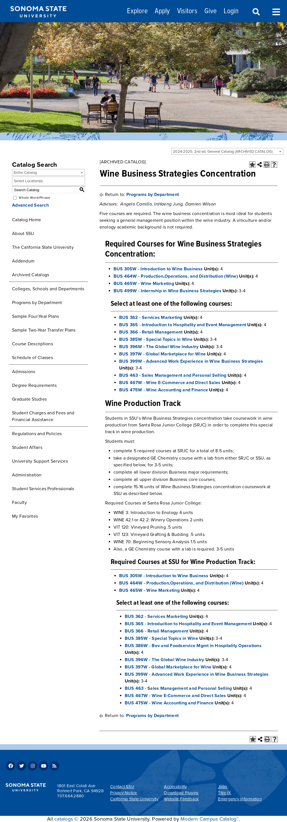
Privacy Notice (123, 792)
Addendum (23, 261)
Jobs (222, 786)
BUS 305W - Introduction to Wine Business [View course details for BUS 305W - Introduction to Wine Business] (158, 269)
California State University (134, 799)
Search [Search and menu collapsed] (255, 12)
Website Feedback (181, 799)
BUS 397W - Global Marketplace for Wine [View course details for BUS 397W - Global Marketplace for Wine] (162, 354)
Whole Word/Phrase (34, 198)
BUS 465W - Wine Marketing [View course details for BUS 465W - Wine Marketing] (144, 283)
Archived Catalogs (30, 275)
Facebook (10, 766)
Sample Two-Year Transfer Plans (44, 330)
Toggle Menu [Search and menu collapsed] (276, 11)
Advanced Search (30, 205)
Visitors (187, 11)
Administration (27, 475)
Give (210, 11)
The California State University (43, 247)
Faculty (19, 502)
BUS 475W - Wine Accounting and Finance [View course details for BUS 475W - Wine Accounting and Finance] (163, 390)
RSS (54, 766)
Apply (162, 11)
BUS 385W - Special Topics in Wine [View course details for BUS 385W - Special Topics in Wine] (156, 339)
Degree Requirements (34, 385)
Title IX (224, 792)
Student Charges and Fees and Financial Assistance (43, 416)
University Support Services (40, 461)
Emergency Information (240, 799)
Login (231, 11)
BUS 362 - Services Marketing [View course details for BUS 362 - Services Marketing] (150, 317)
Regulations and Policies (37, 434)
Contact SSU (122, 786)
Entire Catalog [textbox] (25, 172)
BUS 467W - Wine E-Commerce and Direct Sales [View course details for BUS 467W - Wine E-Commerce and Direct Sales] (170, 382)
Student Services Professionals (43, 489)
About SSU (23, 233)
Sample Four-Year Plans (35, 316)
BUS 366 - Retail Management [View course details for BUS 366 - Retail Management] (151, 332)
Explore (137, 11)
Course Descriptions (32, 344)
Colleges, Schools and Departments (48, 289)
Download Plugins (181, 792)
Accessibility (175, 786)
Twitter (21, 766)
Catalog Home (26, 220)
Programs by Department (37, 302)
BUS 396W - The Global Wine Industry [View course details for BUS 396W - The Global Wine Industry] (159, 347)
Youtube (43, 766)
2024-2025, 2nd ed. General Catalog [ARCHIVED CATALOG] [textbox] (222, 151)
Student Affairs (27, 447)
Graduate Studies (29, 399)
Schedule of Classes (32, 357)
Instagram (32, 766)
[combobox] (227, 151)
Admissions (23, 372)
